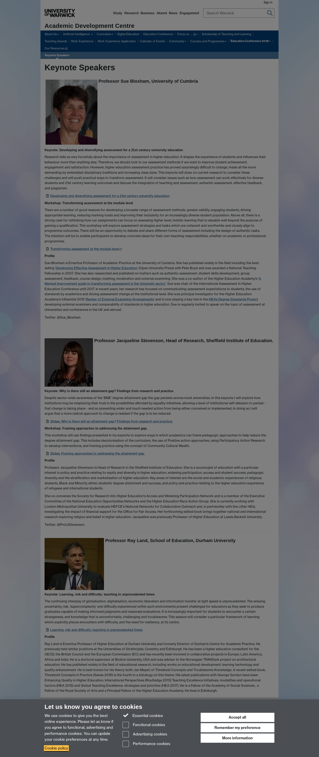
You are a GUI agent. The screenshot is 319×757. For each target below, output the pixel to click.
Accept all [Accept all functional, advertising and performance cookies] (237, 717)
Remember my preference (237, 727)
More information (237, 738)
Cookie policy (56, 748)
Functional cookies (143, 725)
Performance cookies (146, 744)
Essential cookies (142, 715)
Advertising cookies (144, 734)
